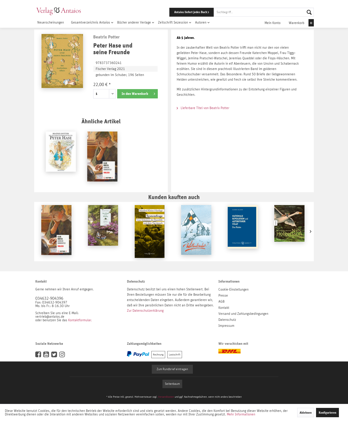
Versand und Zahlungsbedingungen (243, 313)
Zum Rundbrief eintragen (172, 369)
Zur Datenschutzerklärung (145, 310)
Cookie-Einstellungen (233, 289)
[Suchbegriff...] (264, 12)
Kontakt (223, 307)
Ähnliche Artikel (101, 121)
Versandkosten (166, 396)
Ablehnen (306, 412)
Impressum (226, 325)
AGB (221, 301)
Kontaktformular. (80, 320)
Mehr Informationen (241, 414)
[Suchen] (309, 12)
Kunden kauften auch (174, 197)
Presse (223, 295)
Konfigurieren (327, 412)
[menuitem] (235, 12)
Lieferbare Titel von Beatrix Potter (203, 108)
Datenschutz (227, 319)
